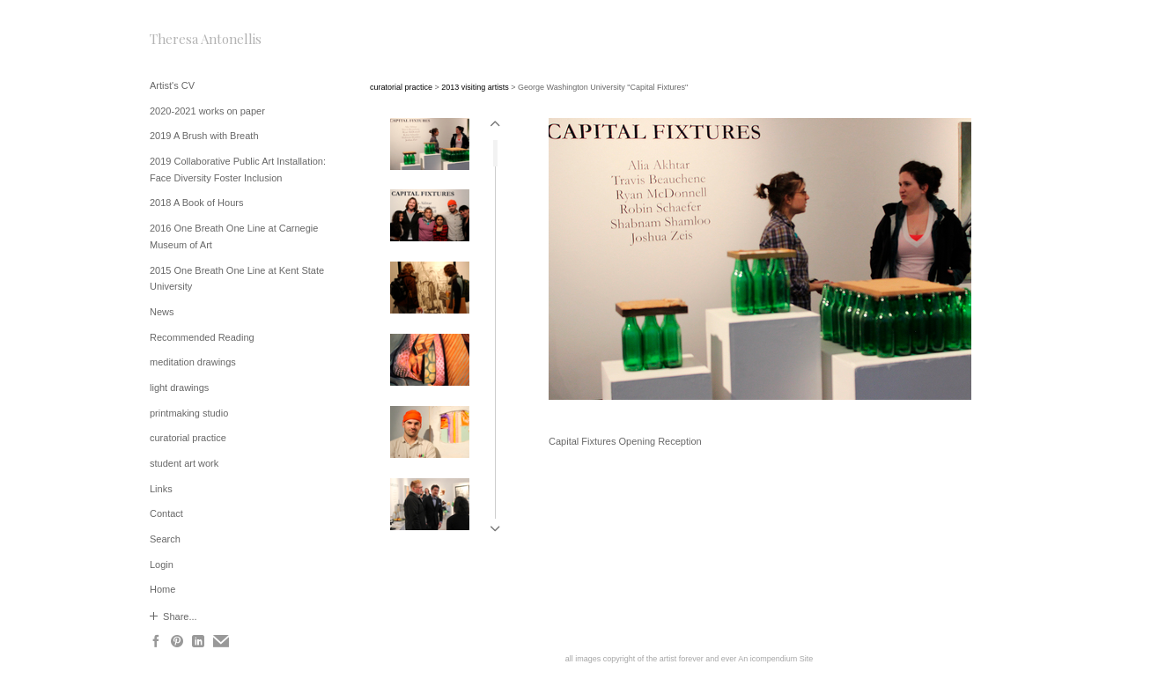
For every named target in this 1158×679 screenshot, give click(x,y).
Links (161, 488)
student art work (184, 463)
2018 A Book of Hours (196, 202)
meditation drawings (193, 362)
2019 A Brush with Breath (204, 135)
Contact (166, 513)
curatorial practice (188, 437)
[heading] (194, 39)
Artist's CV (172, 85)
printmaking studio (189, 413)
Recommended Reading (202, 337)
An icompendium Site (775, 658)
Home (162, 589)
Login (161, 564)
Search (165, 539)
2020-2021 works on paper (207, 111)
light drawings (179, 387)
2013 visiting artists (475, 87)
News (162, 311)
